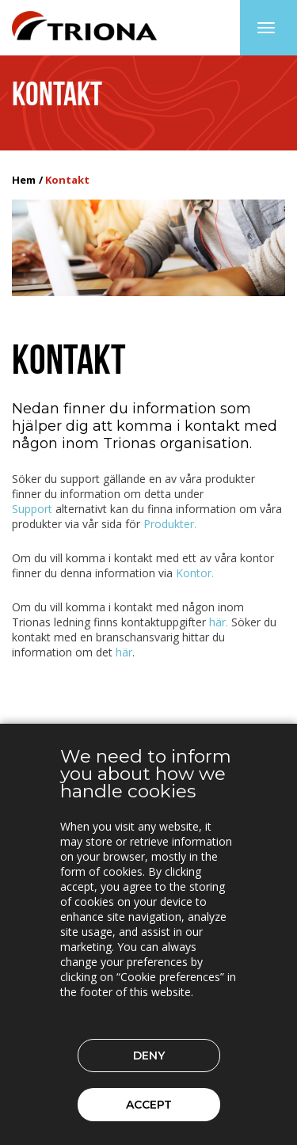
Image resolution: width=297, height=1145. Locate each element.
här (124, 652)
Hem (24, 180)
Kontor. (195, 572)
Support (32, 508)
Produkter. (169, 523)
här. (218, 622)
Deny (149, 1055)
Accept (149, 1104)
